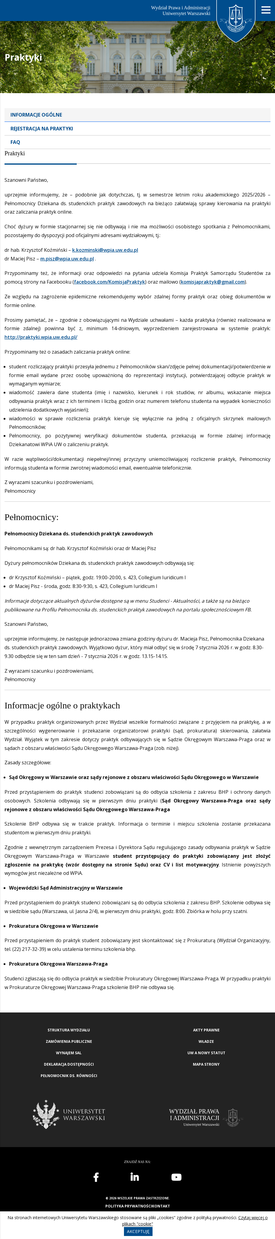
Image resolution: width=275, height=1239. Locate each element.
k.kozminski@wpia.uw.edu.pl (105, 250)
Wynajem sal (69, 1052)
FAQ (15, 142)
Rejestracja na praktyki (42, 128)
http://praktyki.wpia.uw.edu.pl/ (41, 337)
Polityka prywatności (128, 1206)
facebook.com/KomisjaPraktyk (109, 282)
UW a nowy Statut (206, 1052)
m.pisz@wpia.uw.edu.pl (67, 258)
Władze (206, 1041)
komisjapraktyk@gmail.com (213, 282)
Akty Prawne (206, 1030)
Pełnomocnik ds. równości (69, 1075)
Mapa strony (206, 1064)
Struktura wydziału (69, 1030)
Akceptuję (138, 1231)
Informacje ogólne (36, 114)
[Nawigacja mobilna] (265, 10)
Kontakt (161, 1206)
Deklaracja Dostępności (69, 1064)
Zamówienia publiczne (69, 1041)
